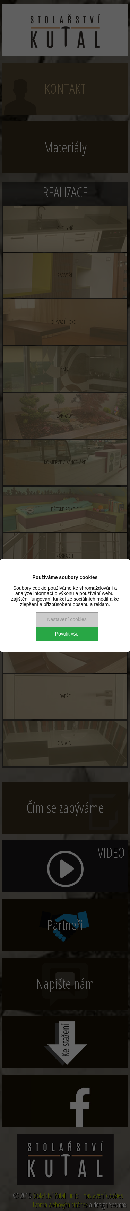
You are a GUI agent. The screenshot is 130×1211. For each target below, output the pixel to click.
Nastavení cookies (66, 619)
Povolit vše (67, 634)
